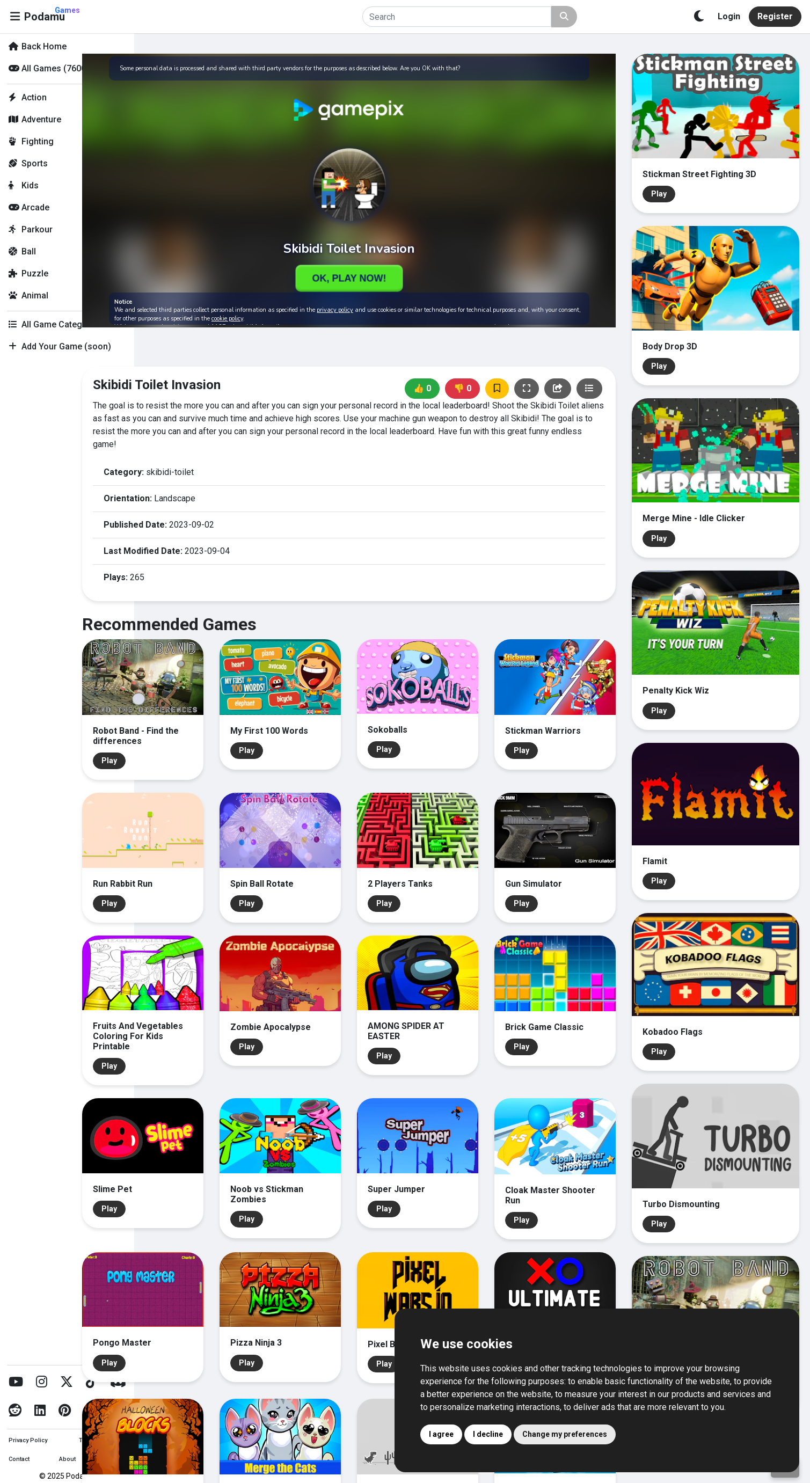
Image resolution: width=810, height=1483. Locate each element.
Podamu (52, 14)
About (67, 1459)
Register (775, 16)
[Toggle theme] (699, 17)
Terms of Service (102, 1440)
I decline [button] (488, 1434)
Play (172, 726)
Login (729, 16)
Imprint (115, 1459)
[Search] (456, 16)
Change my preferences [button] (564, 1434)
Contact (19, 1459)
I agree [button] (441, 1434)
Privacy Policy (28, 1440)
